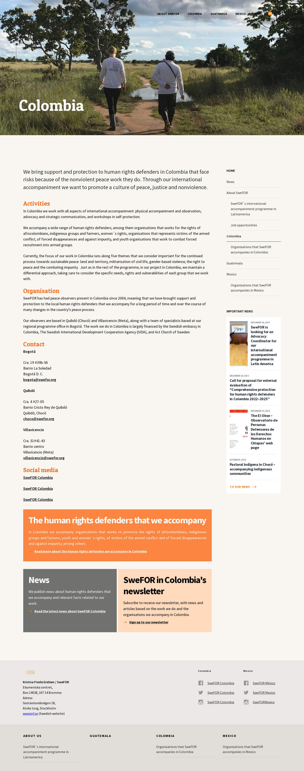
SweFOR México (259, 683)
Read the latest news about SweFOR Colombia (70, 611)
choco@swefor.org (38, 418)
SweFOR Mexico (259, 692)
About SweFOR (168, 14)
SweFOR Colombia (38, 477)
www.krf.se (30, 713)
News (258, 14)
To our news (240, 487)
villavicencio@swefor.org (44, 457)
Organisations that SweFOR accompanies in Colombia (251, 249)
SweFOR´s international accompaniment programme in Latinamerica (253, 208)
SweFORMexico (259, 702)
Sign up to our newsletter (148, 622)
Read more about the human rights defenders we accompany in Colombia (90, 551)
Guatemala (218, 14)
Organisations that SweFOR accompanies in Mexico (251, 288)
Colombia (195, 14)
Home (231, 170)
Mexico (240, 14)
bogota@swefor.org (39, 379)
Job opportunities (244, 225)
